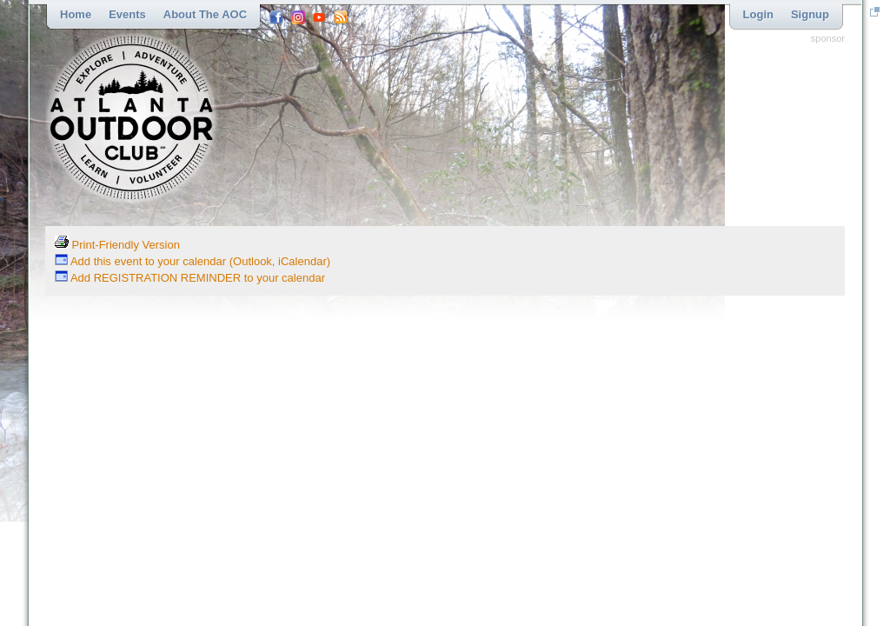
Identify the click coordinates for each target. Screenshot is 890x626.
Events (127, 14)
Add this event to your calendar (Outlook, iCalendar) (192, 261)
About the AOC (205, 14)
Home (75, 14)
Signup (810, 14)
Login (758, 14)
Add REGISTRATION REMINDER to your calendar (190, 277)
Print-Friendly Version (117, 244)
